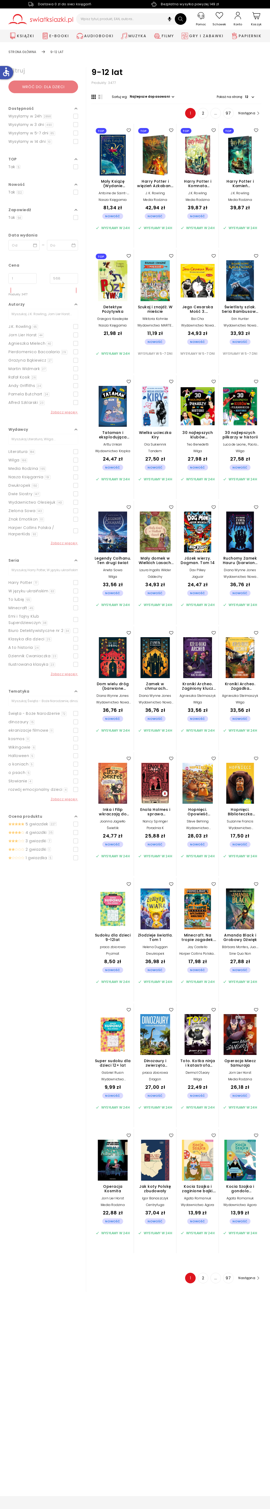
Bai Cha (197, 318)
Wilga (197, 451)
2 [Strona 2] (203, 113)
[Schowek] (219, 19)
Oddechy (155, 576)
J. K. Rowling (155, 193)
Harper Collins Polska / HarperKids (197, 955)
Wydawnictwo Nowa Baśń (197, 327)
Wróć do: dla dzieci (43, 86)
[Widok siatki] (93, 97)
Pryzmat (112, 953)
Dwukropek (155, 953)
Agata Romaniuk (197, 1198)
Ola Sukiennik (155, 444)
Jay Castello (198, 947)
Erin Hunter (240, 318)
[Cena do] (64, 278)
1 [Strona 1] (190, 113)
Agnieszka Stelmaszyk (198, 695)
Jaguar (197, 576)
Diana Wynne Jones (240, 570)
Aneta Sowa (113, 570)
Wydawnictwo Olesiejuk (197, 830)
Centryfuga (155, 1205)
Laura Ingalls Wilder (155, 570)
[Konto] (238, 19)
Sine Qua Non (240, 953)
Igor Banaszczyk (155, 1198)
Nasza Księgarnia (113, 199)
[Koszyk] (256, 19)
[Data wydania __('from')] (24, 245)
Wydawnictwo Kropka (112, 451)
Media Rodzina (155, 199)
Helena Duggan (155, 947)
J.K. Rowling (197, 193)
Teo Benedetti (198, 444)
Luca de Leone (234, 444)
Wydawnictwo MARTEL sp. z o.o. (155, 327)
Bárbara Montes (235, 947)
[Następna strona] (248, 113)
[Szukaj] (180, 19)
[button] (169, 19)
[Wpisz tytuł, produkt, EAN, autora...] (131, 19)
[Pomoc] (201, 19)
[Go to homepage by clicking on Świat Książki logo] (40, 19)
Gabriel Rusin (113, 1072)
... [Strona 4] (215, 113)
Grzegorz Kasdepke (112, 318)
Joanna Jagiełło (113, 821)
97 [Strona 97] (228, 113)
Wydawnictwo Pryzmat (112, 1081)
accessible (6, 72)
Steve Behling (198, 821)
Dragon (155, 1079)
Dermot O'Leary (198, 1072)
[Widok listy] (100, 97)
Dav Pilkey (198, 570)
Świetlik (113, 828)
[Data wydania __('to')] (62, 245)
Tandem (155, 451)
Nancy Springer (155, 821)
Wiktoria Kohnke (155, 318)
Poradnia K (155, 828)
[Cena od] (22, 278)
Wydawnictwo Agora (197, 1205)
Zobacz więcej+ (64, 412)
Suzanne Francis (240, 821)
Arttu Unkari (112, 444)
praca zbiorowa (113, 947)
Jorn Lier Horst (240, 1072)
